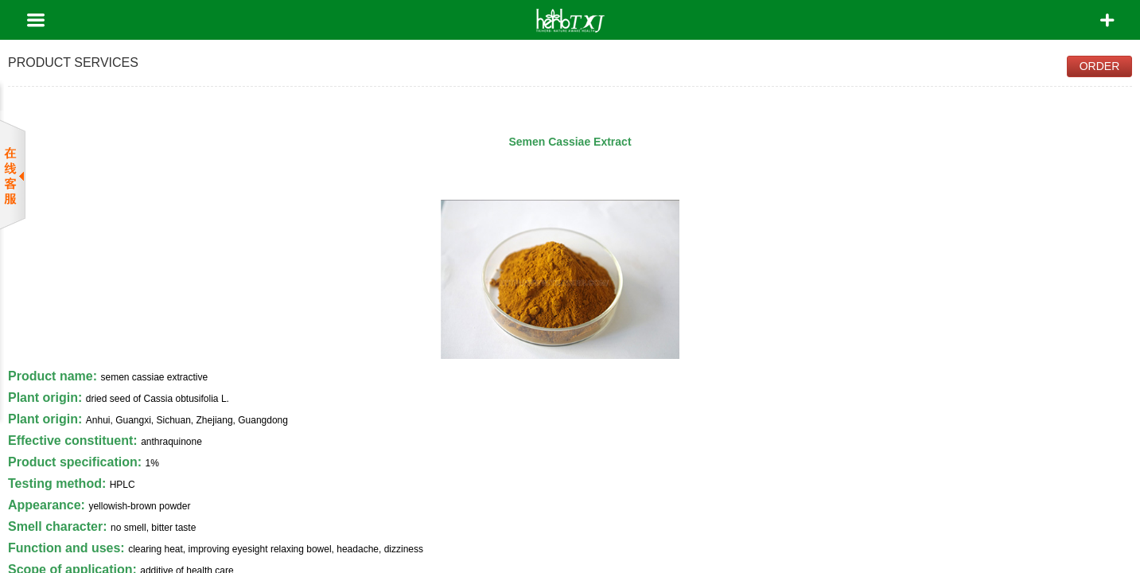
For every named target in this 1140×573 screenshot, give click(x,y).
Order (1100, 66)
